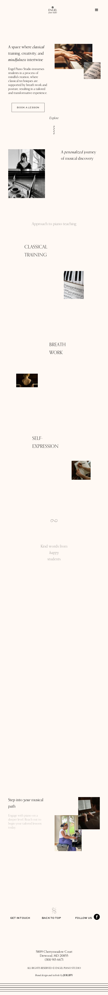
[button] (96, 10)
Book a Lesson (28, 107)
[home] (50, 9)
